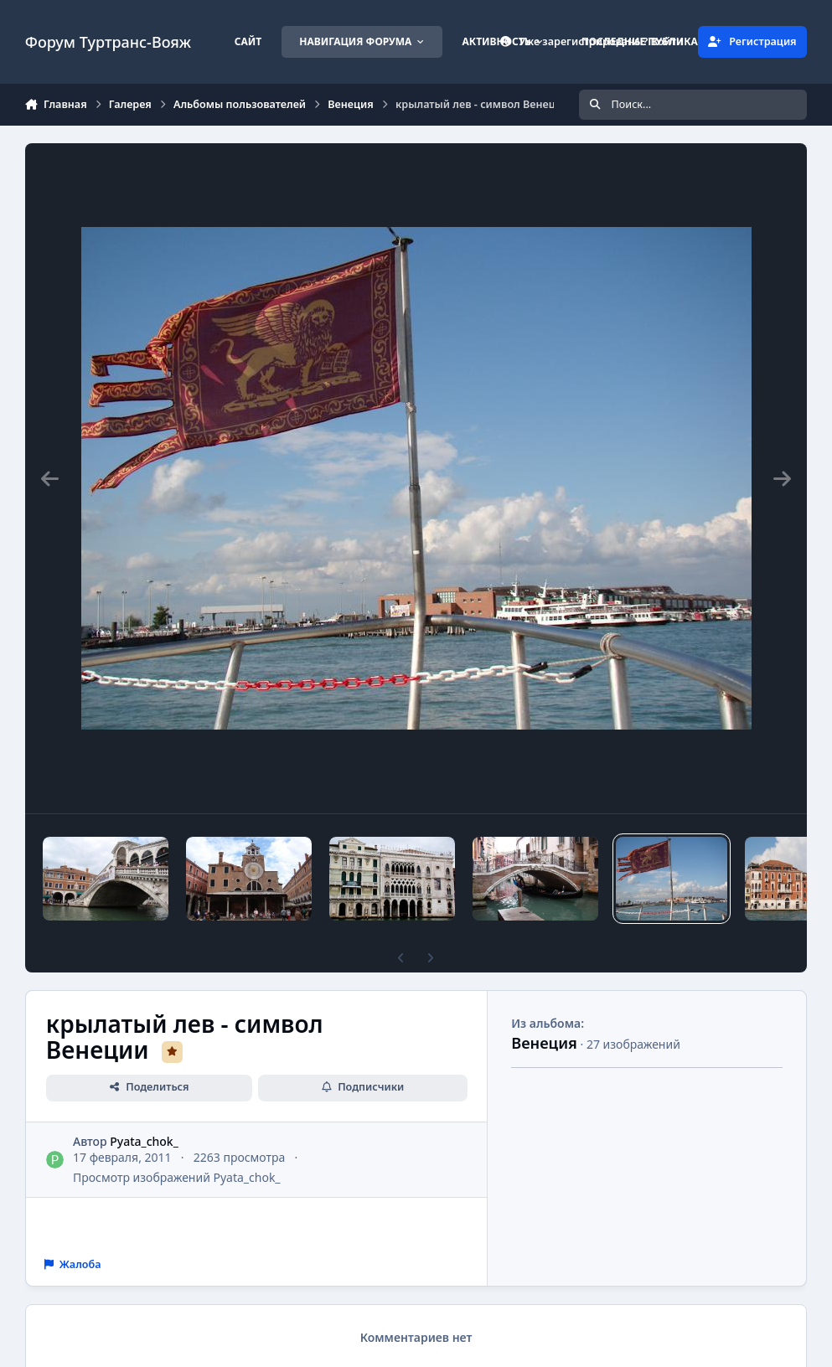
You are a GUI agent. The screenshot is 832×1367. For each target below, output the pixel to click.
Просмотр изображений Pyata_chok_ (177, 1177)
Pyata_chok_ (144, 1141)
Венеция (544, 1043)
